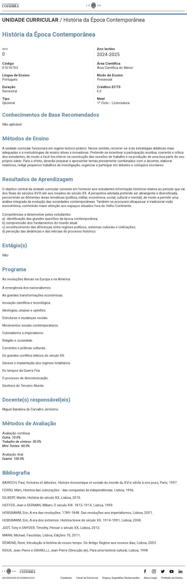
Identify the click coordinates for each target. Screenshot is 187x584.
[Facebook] (145, 571)
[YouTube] (171, 571)
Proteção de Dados (172, 577)
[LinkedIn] (180, 571)
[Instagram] (153, 571)
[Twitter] (162, 571)
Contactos (66, 577)
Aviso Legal (150, 577)
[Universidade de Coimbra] (10, 5)
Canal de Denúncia (87, 577)
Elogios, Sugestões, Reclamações (121, 577)
